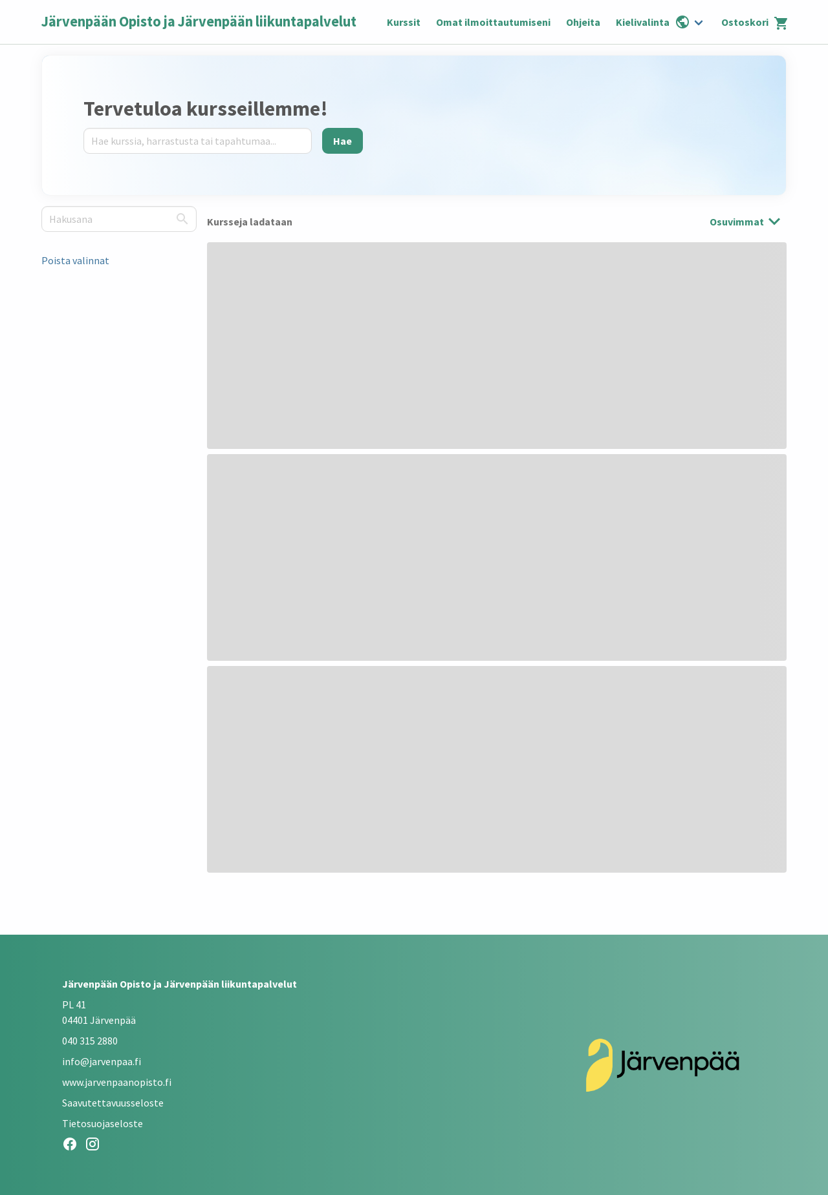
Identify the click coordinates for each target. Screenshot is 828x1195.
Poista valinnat (75, 260)
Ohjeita (583, 22)
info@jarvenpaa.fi (101, 1061)
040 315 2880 (90, 1040)
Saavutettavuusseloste (113, 1102)
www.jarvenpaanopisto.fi (116, 1082)
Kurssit (403, 22)
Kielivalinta (653, 22)
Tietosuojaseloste (102, 1123)
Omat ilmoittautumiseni (493, 22)
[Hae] (342, 141)
